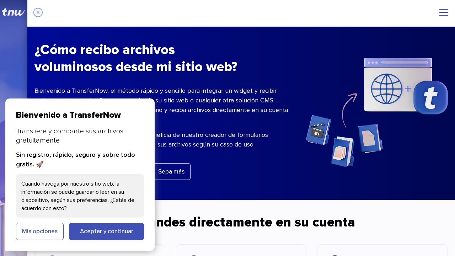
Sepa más (171, 171)
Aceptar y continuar (106, 231)
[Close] (38, 13)
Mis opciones (40, 231)
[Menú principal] (444, 12)
